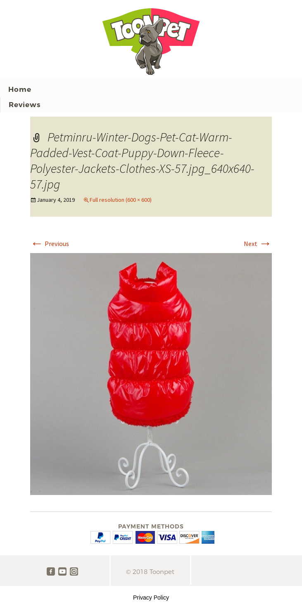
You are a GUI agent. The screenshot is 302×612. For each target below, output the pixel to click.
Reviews (24, 104)
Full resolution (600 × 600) (121, 199)
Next (258, 243)
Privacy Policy (151, 597)
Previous (49, 243)
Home (19, 89)
